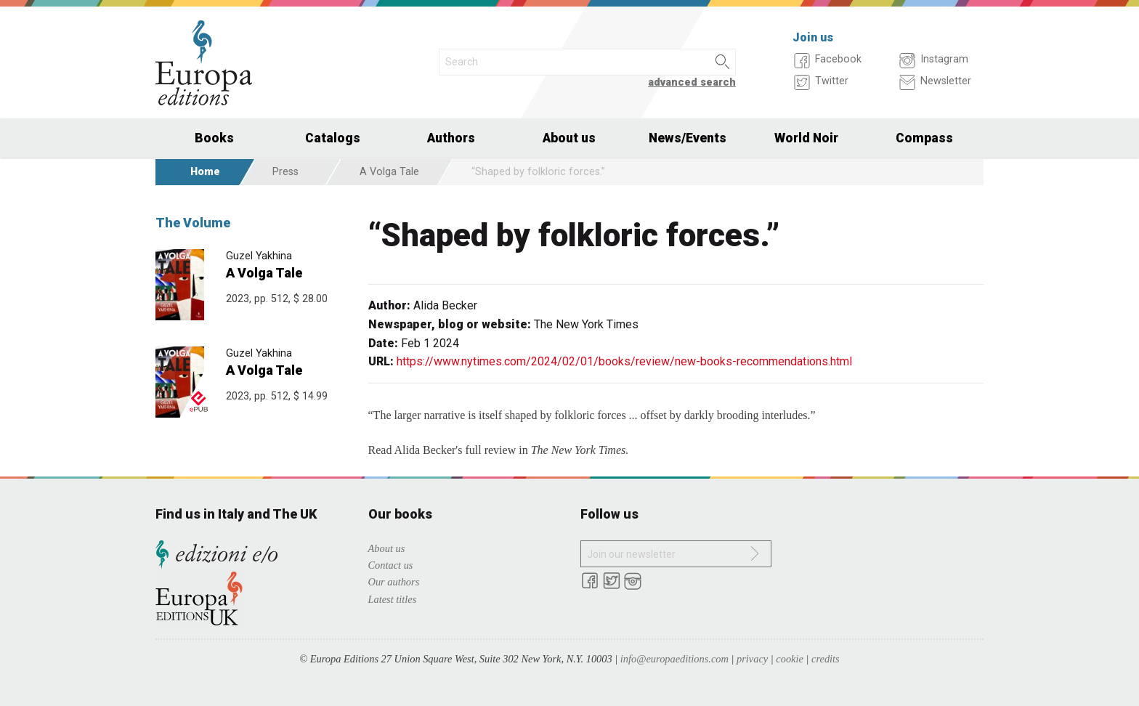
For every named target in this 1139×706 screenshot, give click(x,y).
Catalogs (332, 138)
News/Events (687, 138)
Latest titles (392, 599)
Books (214, 138)
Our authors (394, 582)
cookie (789, 659)
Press (285, 172)
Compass (924, 138)
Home (205, 172)
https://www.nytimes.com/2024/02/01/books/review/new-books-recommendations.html (624, 361)
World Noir (806, 138)
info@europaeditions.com (674, 659)
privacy (752, 659)
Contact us (390, 565)
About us (569, 138)
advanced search (692, 82)
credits (825, 659)
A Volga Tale (389, 172)
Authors (451, 138)
